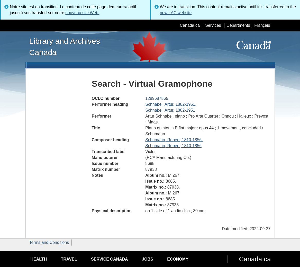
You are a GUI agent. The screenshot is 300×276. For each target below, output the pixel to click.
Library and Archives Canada (64, 47)
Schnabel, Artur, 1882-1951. (170, 104)
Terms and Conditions (49, 242)
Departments (238, 25)
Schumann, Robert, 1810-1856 (173, 146)
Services (213, 25)
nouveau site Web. (82, 13)
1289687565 (156, 98)
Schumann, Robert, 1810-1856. (174, 140)
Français (262, 25)
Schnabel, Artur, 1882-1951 (170, 110)
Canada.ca (189, 25)
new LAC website (176, 13)
